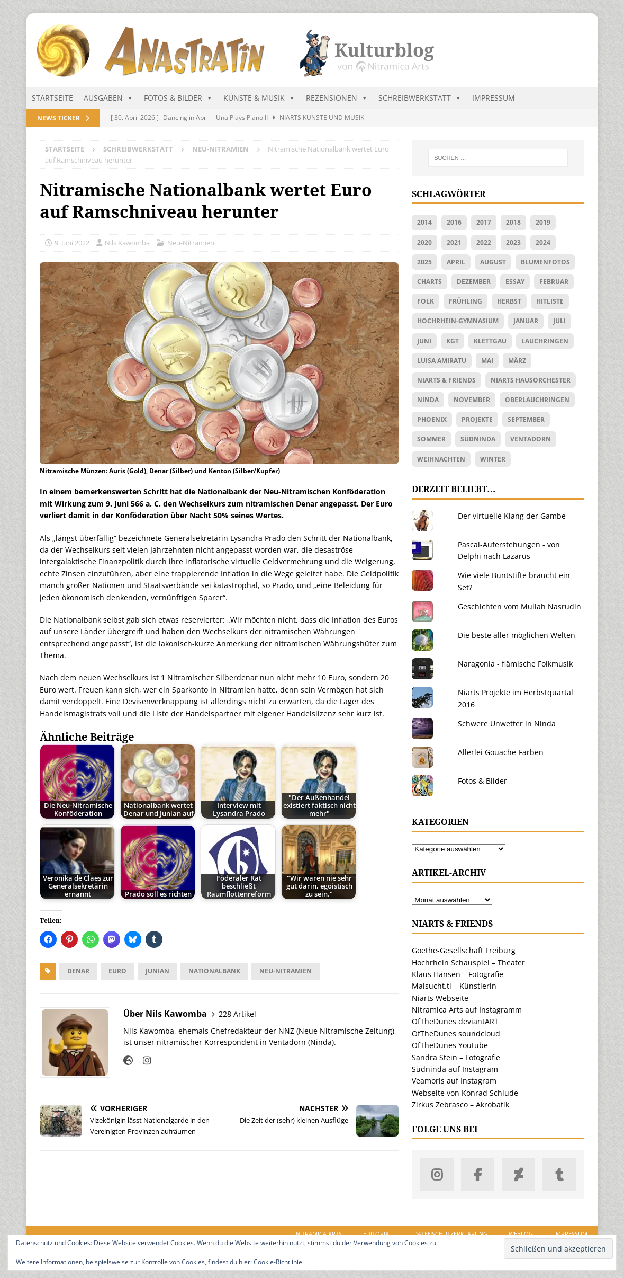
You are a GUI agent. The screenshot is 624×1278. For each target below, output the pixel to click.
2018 (513, 222)
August (493, 262)
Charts (429, 281)
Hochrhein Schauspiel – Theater (468, 962)
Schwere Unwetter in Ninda (507, 723)
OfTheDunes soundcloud (456, 1033)
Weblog (521, 1234)
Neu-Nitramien (190, 242)
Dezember (474, 281)
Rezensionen (337, 98)
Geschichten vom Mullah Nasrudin (519, 606)
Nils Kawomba (127, 242)
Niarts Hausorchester (531, 380)
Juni (424, 340)
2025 (424, 262)
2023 (513, 242)
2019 (543, 222)
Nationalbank (214, 970)
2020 (424, 242)
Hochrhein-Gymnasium (458, 320)
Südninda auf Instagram (455, 1069)
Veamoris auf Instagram (454, 1081)
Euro (117, 970)
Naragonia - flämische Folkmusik (515, 664)
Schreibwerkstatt (420, 98)
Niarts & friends (446, 380)
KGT (452, 340)
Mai (487, 360)
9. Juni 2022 (72, 242)
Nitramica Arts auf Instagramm (467, 1010)
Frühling (465, 301)
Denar (78, 970)
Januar (525, 320)
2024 (543, 242)
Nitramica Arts (319, 1234)
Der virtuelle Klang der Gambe (512, 516)
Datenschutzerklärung (450, 1234)
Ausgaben (108, 98)
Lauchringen (544, 340)
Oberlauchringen (537, 399)
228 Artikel (237, 1014)
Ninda (428, 399)
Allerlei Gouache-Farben (501, 752)
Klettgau (490, 340)
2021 (454, 242)
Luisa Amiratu (441, 360)
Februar (553, 281)
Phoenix (432, 419)
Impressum (493, 98)
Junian (157, 970)
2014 (424, 222)
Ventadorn (530, 438)
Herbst (509, 301)
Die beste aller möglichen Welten (516, 635)
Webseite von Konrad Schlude (465, 1093)
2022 (483, 242)
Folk (425, 301)
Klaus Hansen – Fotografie (457, 974)
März (517, 360)
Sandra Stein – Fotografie (456, 1057)
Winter (492, 459)
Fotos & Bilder (178, 98)
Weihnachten (441, 459)
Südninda (477, 438)
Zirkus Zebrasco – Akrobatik (460, 1104)
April (456, 262)
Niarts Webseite (440, 998)
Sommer (431, 438)
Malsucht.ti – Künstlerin (454, 986)
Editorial (377, 1234)
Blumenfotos (545, 262)
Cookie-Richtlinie (278, 1261)
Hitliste (550, 301)
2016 (454, 222)
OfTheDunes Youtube (450, 1045)
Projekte (477, 419)
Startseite (52, 98)
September (526, 419)
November (472, 399)
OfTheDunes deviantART (455, 1021)
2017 (483, 222)
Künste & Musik (259, 98)
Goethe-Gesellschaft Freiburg (464, 950)
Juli (559, 320)
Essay (514, 281)
